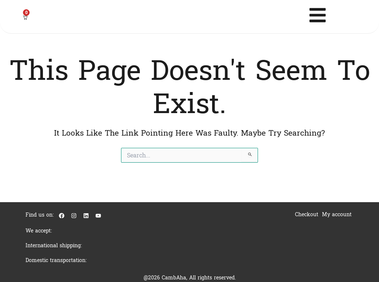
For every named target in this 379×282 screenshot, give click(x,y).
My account (337, 214)
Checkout (306, 214)
